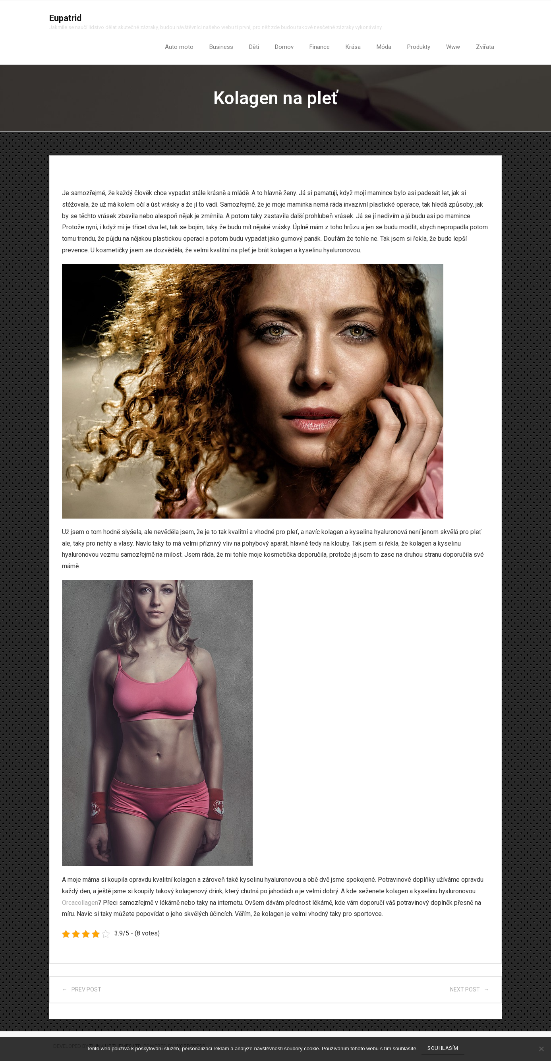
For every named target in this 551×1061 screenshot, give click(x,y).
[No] (541, 1049)
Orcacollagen (80, 902)
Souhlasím (442, 1048)
